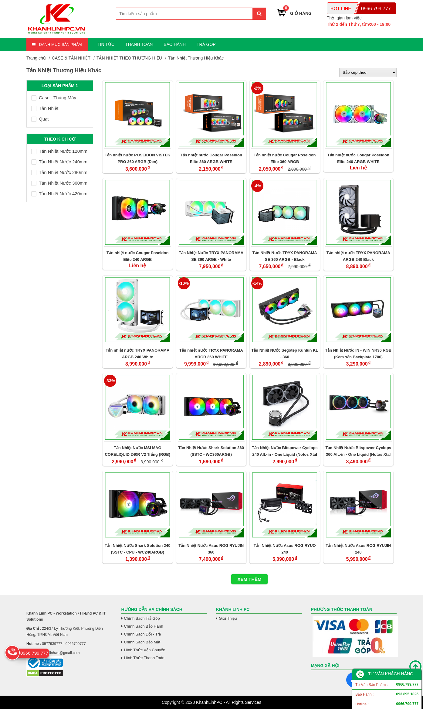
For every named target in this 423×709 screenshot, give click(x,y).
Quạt (40, 119)
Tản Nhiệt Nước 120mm (59, 151)
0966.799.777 (376, 8)
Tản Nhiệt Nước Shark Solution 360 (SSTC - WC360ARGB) (211, 451)
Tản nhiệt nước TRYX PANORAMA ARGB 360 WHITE (211, 353)
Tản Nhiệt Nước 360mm (59, 183)
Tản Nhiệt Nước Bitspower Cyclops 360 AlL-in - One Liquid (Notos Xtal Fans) (358, 451)
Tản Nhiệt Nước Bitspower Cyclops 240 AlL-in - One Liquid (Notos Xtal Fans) (285, 451)
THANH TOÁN (139, 44)
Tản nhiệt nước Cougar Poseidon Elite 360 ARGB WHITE (211, 158)
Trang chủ (36, 58)
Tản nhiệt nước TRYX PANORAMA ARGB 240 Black (358, 256)
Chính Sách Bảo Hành (143, 626)
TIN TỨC (105, 44)
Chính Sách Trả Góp (142, 618)
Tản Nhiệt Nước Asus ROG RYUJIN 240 (358, 548)
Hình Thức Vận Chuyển (144, 650)
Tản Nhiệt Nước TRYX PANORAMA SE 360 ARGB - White (211, 256)
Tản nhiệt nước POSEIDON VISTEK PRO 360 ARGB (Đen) (137, 158)
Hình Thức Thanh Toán (144, 658)
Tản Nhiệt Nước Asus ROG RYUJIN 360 (211, 548)
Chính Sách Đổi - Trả (142, 634)
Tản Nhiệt (44, 108)
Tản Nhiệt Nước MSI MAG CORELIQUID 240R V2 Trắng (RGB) (137, 451)
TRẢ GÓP (206, 44)
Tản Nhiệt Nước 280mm (59, 172)
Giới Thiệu (228, 618)
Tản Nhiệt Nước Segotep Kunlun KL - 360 (284, 353)
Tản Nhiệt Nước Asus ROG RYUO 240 (285, 548)
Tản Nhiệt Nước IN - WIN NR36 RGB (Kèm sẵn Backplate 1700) (358, 353)
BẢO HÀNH (175, 44)
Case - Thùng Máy (53, 97)
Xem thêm (249, 579)
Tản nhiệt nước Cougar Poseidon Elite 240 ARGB (137, 256)
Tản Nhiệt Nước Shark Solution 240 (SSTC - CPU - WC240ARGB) (138, 548)
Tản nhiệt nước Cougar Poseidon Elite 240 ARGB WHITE (358, 158)
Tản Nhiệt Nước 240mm (59, 161)
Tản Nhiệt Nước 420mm (59, 193)
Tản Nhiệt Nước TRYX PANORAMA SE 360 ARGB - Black (284, 256)
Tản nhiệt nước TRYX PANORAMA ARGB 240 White (137, 353)
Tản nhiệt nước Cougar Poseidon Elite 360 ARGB (285, 158)
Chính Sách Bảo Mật (142, 642)
